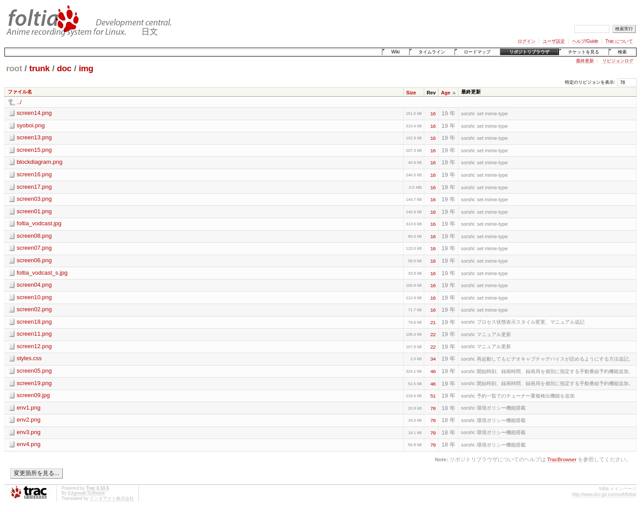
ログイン (527, 41)
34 (432, 358)
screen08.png (34, 235)
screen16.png (34, 174)
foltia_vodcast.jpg (39, 223)
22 (432, 333)
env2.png (29, 419)
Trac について (619, 41)
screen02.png (34, 309)
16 (432, 113)
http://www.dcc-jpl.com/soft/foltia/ (604, 494)
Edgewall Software (86, 493)
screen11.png (34, 333)
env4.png (29, 444)
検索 (622, 51)
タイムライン (431, 51)
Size (411, 92)
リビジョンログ (617, 60)
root (14, 68)
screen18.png (34, 321)
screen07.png (34, 247)
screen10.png (34, 297)
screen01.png (34, 211)
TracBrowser (561, 459)
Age (445, 92)
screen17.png (34, 186)
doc (64, 68)
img (86, 68)
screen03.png (34, 198)
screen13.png (34, 137)
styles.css (29, 358)
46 (432, 370)
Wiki (395, 51)
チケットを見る (583, 51)
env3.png (29, 432)
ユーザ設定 (554, 41)
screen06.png (34, 260)
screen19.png (34, 383)
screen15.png (34, 149)
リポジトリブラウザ (529, 51)
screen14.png (34, 113)
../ (19, 102)
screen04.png (34, 284)
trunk (39, 68)
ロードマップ (477, 51)
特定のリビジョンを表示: (590, 82)
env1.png (29, 407)
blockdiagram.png (40, 161)
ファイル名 (20, 91)
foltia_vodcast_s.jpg (42, 272)
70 (432, 407)
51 (432, 395)
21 (432, 321)
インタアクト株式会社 (111, 498)
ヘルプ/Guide (585, 41)
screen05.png (34, 370)
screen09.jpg (33, 395)
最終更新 (585, 60)
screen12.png (34, 346)
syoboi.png (31, 125)
